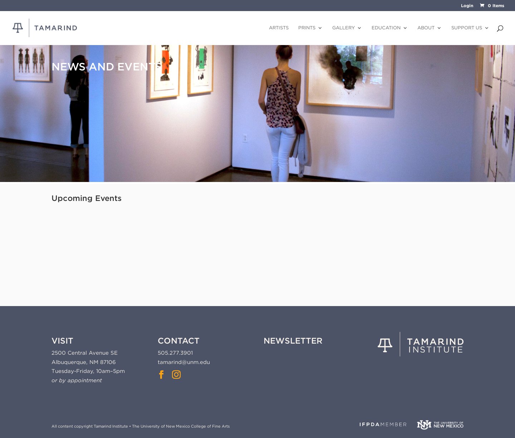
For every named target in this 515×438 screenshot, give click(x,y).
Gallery (343, 27)
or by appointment (77, 380)
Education (386, 27)
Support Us (466, 27)
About (426, 27)
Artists (279, 27)
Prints (306, 27)
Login (467, 6)
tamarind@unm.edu (184, 362)
